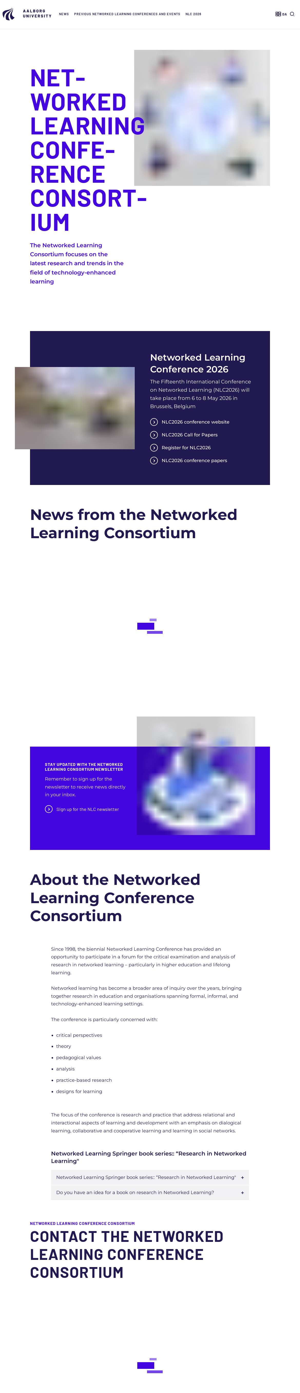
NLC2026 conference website (189, 422)
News (64, 14)
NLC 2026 (193, 14)
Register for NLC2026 (180, 448)
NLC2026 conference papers (188, 460)
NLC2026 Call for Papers (184, 435)
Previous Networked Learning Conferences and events (127, 14)
